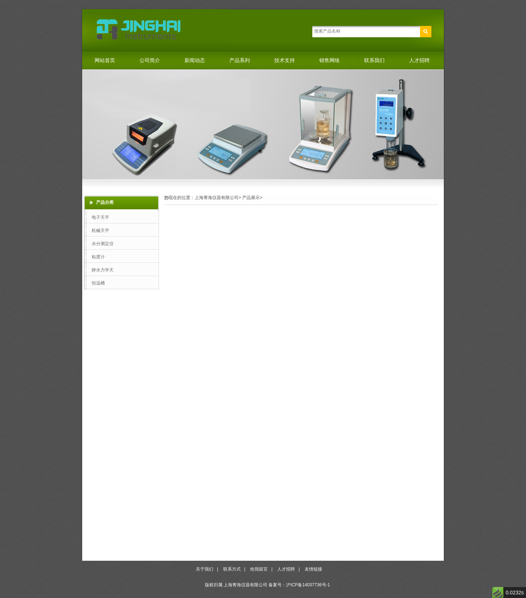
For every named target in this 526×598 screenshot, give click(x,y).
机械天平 (100, 230)
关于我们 (204, 569)
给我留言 (259, 569)
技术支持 (284, 60)
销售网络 (329, 60)
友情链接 (313, 569)
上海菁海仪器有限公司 (217, 197)
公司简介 (150, 60)
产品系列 (239, 60)
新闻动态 (194, 60)
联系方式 (232, 569)
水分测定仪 (103, 243)
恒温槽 (98, 283)
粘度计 (98, 256)
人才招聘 (419, 60)
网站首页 (105, 60)
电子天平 (100, 217)
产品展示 (251, 197)
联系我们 (374, 60)
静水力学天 (103, 270)
